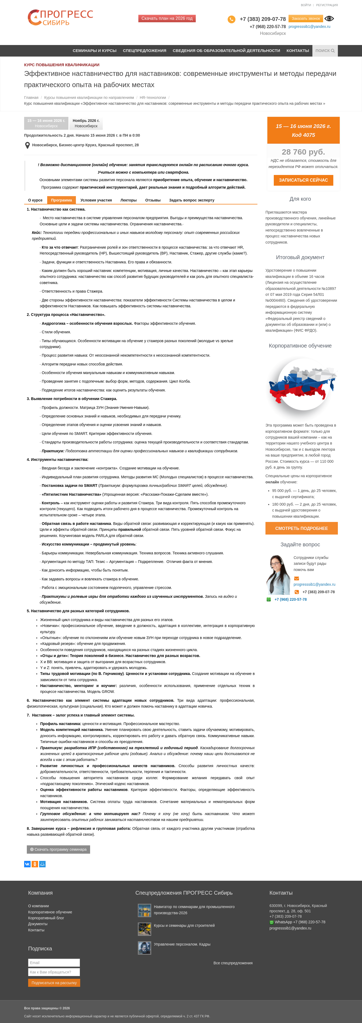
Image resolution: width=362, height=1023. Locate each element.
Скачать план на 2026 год (167, 18)
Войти (306, 5)
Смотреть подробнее (301, 528)
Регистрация (327, 5)
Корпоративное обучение (50, 912)
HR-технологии (153, 97)
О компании (38, 906)
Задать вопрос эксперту (192, 200)
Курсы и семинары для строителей (184, 925)
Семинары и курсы (94, 50)
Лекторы (128, 200)
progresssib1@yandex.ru (309, 26)
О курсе (35, 200)
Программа (61, 200)
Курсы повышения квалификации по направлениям (89, 97)
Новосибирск (46, 123)
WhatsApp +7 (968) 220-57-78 (300, 922)
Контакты (298, 50)
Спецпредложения (144, 50)
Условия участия (96, 200)
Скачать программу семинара (58, 849)
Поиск (325, 50)
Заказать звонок (306, 18)
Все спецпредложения (233, 963)
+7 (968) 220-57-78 (291, 599)
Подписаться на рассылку (54, 983)
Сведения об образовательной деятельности (226, 50)
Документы (37, 924)
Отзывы (153, 200)
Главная (31, 97)
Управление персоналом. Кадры (182, 944)
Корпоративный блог (46, 918)
